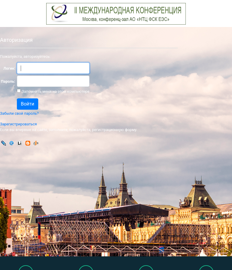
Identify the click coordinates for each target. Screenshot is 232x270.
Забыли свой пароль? (19, 113)
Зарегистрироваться (18, 124)
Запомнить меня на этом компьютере (55, 91)
